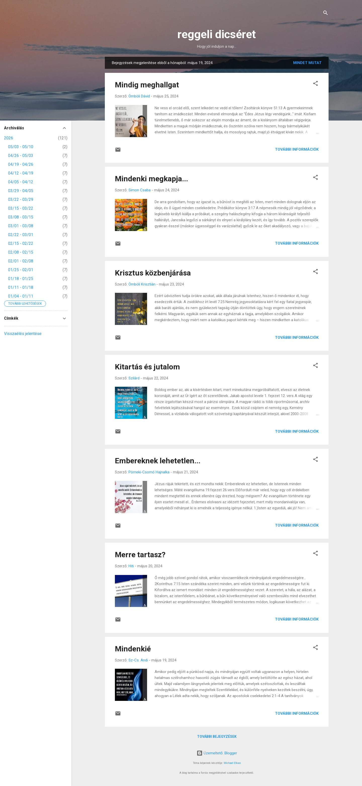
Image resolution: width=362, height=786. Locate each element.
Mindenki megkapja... (151, 178)
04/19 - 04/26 (20, 164)
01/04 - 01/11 (20, 296)
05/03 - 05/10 (20, 146)
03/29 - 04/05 (20, 190)
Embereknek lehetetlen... (157, 460)
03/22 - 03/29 (20, 199)
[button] (315, 84)
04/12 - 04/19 (20, 173)
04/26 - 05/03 (20, 155)
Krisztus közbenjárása (153, 272)
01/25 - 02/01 (20, 269)
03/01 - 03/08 (20, 225)
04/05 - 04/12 (20, 182)
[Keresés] (326, 13)
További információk (297, 149)
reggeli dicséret (216, 34)
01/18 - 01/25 (20, 278)
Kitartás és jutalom (147, 366)
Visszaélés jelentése (22, 333)
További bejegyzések (217, 737)
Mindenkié (133, 648)
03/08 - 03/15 (20, 217)
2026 (8, 138)
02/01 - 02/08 (20, 261)
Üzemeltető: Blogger (217, 753)
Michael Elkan (232, 763)
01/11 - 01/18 (20, 287)
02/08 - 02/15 (20, 252)
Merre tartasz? (140, 554)
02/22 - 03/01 (20, 234)
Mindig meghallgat (147, 84)
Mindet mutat (307, 63)
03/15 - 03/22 (20, 208)
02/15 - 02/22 (20, 243)
